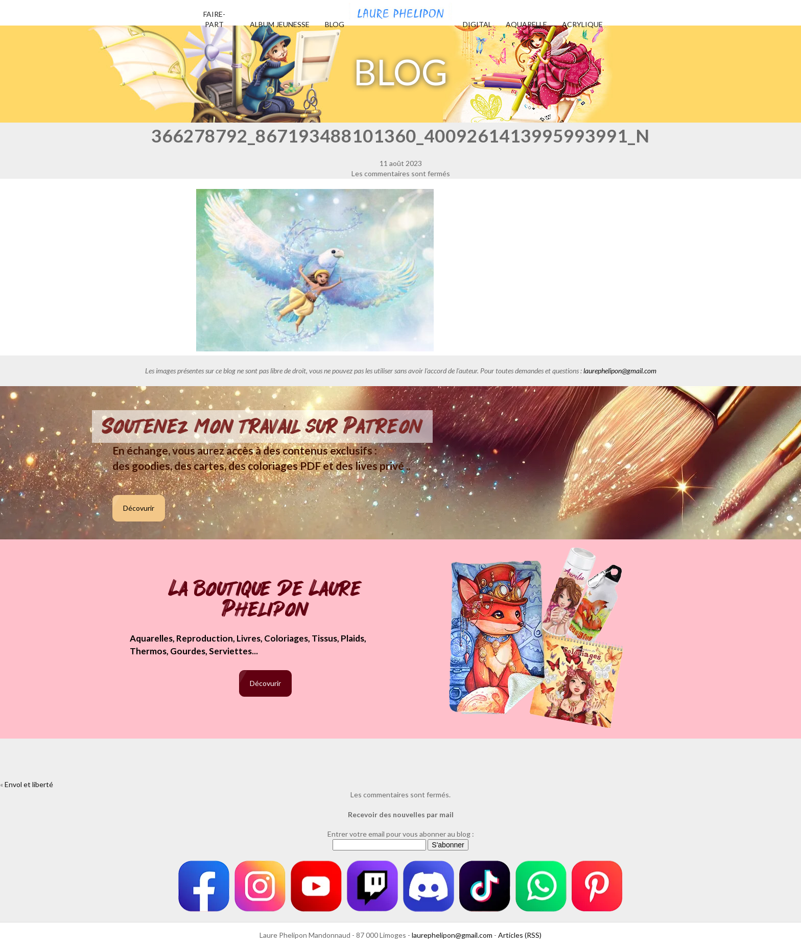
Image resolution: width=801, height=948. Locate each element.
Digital (477, 24)
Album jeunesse (280, 24)
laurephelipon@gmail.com (619, 370)
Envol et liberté (29, 784)
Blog (334, 24)
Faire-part (214, 19)
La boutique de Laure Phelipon (265, 600)
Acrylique (582, 24)
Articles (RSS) (519, 935)
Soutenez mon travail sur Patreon (262, 426)
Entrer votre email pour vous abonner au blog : (400, 834)
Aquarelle (526, 24)
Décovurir (138, 508)
